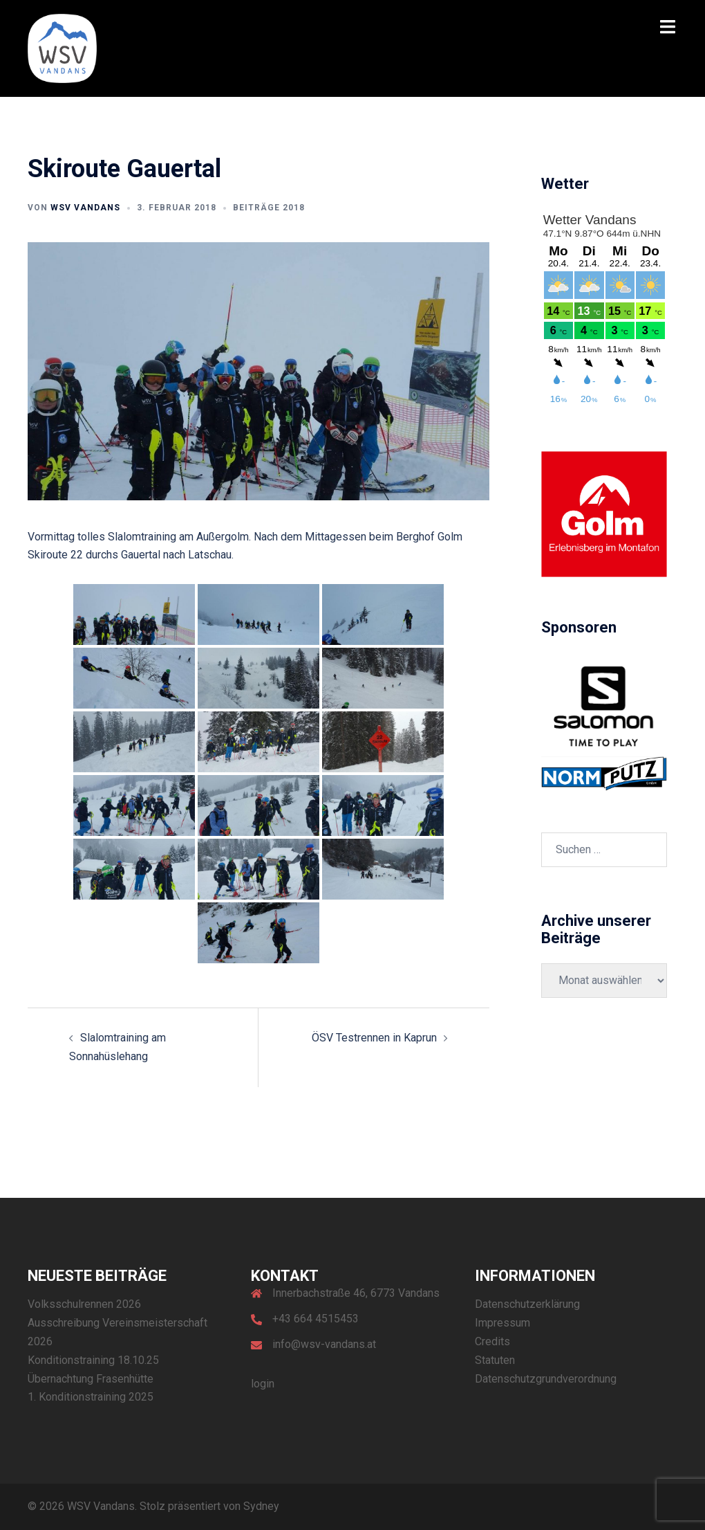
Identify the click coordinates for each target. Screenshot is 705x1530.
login (262, 1383)
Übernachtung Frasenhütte (90, 1378)
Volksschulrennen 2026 (84, 1304)
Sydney (261, 1506)
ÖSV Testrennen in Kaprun (374, 1037)
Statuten (495, 1360)
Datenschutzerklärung (527, 1304)
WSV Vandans (85, 207)
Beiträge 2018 (269, 207)
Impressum (502, 1322)
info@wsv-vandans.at (324, 1344)
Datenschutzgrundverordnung (546, 1378)
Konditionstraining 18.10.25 (93, 1360)
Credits (492, 1341)
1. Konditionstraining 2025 (90, 1396)
